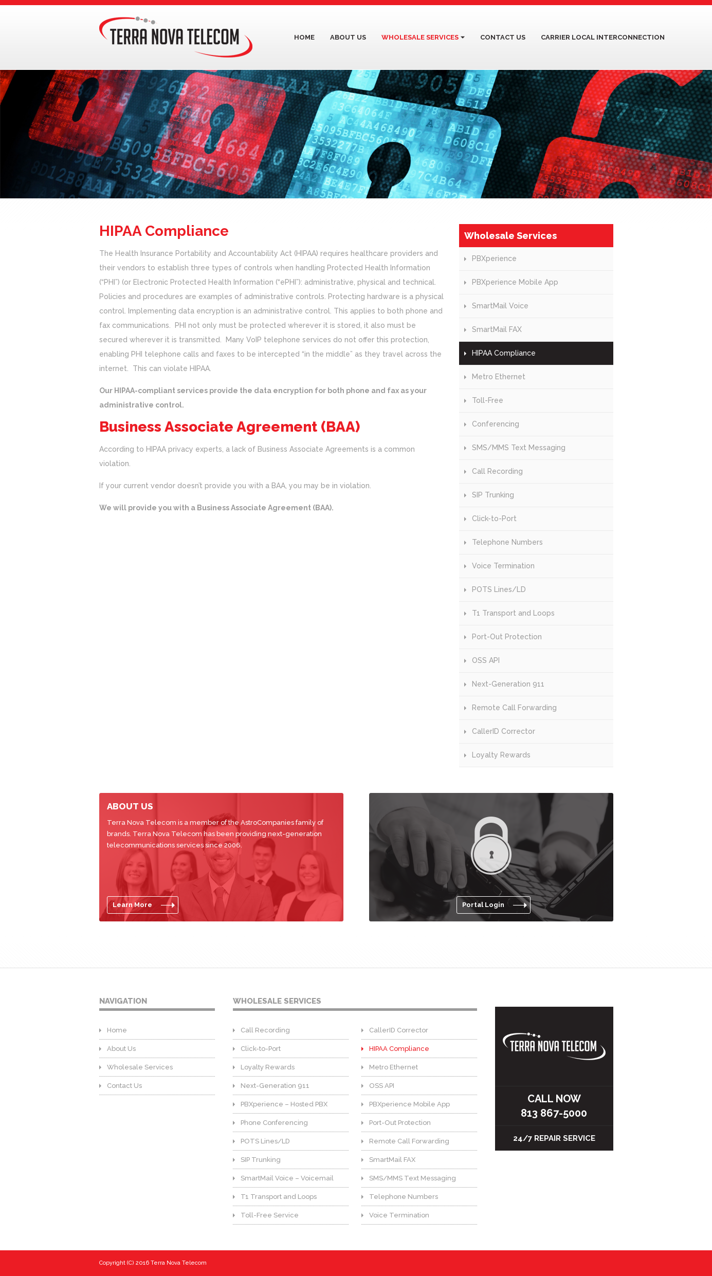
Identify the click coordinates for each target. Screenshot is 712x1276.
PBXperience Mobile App (515, 282)
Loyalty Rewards (501, 755)
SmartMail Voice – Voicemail (287, 1178)
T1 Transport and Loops (513, 613)
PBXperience (494, 258)
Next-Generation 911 (508, 684)
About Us (348, 37)
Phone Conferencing (274, 1122)
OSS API (486, 660)
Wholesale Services (420, 37)
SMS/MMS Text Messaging (518, 447)
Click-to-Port (494, 518)
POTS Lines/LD (499, 589)
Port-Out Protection (507, 637)
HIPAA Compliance (504, 353)
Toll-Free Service (270, 1215)
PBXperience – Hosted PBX (284, 1104)
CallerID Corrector (503, 731)
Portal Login (483, 905)
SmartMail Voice (500, 306)
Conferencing (495, 424)
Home (304, 37)
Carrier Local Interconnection (603, 37)
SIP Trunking (493, 495)
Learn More (132, 905)
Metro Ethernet (498, 377)
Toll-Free (487, 400)
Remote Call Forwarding (514, 708)
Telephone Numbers (507, 542)
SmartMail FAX (497, 329)
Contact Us (502, 37)
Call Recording (497, 471)
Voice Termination (503, 566)
